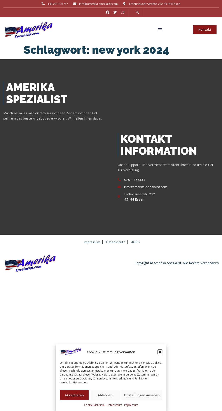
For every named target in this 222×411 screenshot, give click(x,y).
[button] (160, 352)
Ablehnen (105, 395)
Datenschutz (114, 405)
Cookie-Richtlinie (94, 405)
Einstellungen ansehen (142, 395)
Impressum (131, 405)
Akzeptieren (74, 395)
